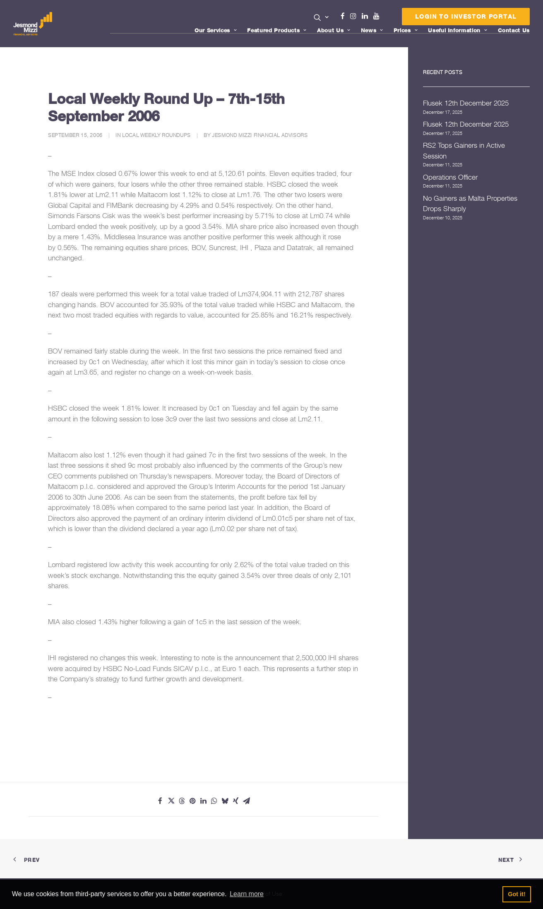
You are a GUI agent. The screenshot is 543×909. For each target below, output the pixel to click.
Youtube (378, 16)
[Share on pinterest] (192, 801)
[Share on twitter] (171, 801)
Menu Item (387, 18)
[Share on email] (246, 801)
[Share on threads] (182, 801)
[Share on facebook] (160, 801)
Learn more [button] (247, 893)
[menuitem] (321, 18)
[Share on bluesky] (225, 801)
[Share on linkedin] (203, 801)
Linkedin (367, 16)
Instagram (355, 16)
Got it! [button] (516, 894)
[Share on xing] (235, 801)
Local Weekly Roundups (156, 135)
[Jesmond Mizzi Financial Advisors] (33, 23)
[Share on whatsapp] (214, 801)
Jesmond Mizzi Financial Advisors (260, 135)
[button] (321, 17)
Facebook (346, 16)
